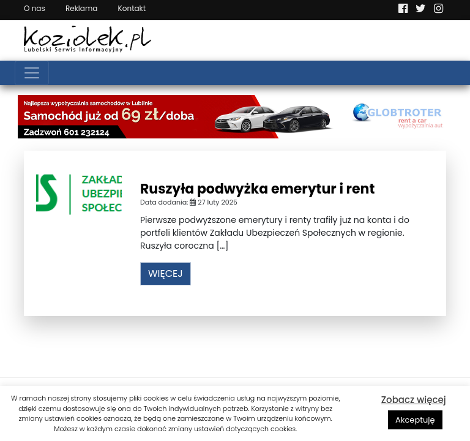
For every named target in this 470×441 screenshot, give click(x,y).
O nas (34, 8)
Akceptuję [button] (415, 420)
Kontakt (132, 8)
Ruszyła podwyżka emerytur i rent (257, 188)
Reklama (81, 8)
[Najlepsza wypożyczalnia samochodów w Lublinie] (235, 116)
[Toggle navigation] (32, 73)
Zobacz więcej (413, 399)
